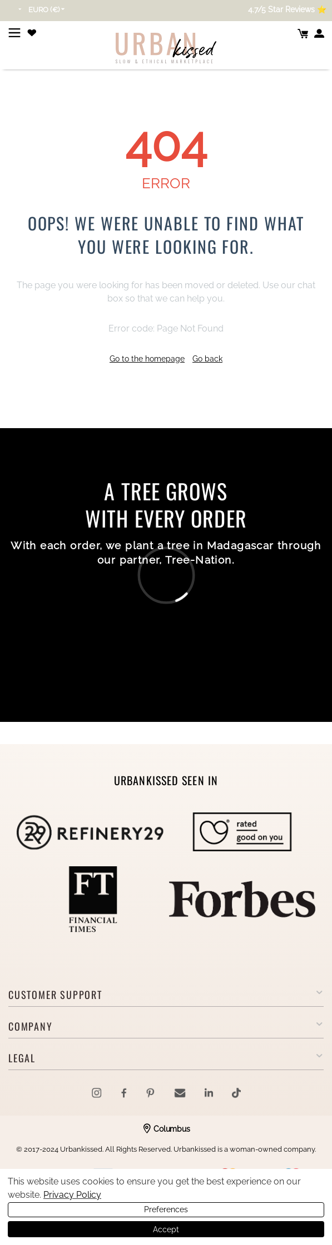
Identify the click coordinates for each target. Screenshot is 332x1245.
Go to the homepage (147, 358)
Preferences (166, 1209)
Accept (166, 1229)
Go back (207, 358)
